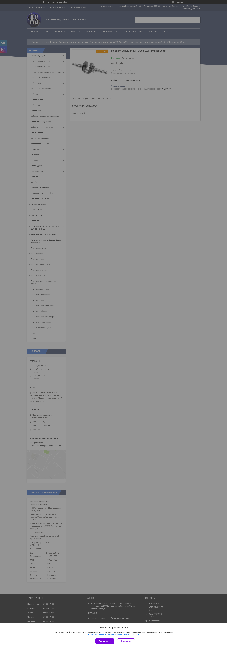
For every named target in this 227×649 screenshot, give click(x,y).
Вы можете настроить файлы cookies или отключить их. (112, 635)
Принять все (105, 641)
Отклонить (126, 641)
